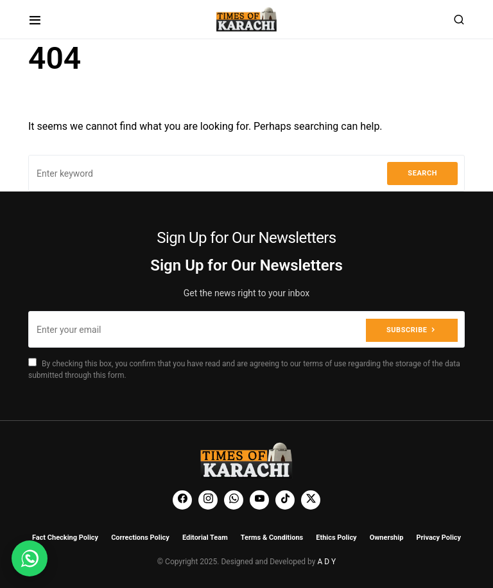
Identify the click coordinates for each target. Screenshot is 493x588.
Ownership (387, 537)
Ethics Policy (336, 537)
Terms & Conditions (272, 537)
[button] (35, 19)
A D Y (326, 561)
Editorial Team (205, 537)
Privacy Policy (438, 537)
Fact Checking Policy (65, 537)
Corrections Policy (140, 537)
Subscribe (406, 329)
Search (422, 173)
